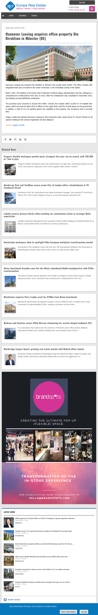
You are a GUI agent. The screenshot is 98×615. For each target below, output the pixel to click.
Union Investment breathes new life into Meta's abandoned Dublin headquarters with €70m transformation (49, 269)
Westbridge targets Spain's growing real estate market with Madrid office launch (44, 349)
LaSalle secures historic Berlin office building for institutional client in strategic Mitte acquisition (47, 215)
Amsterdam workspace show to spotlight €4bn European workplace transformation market (48, 242)
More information (68, 612)
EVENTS (34, 15)
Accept (84, 612)
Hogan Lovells (18, 125)
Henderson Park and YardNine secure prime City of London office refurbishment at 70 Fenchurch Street (46, 186)
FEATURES (22, 15)
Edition (82, 2)
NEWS (11, 15)
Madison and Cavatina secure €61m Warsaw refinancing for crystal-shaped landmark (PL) (48, 323)
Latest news (9, 512)
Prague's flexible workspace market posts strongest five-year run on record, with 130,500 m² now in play (48, 158)
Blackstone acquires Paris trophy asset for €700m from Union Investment (40, 297)
